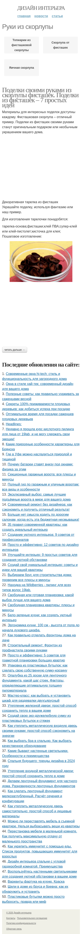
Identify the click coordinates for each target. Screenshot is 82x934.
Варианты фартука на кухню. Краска (36, 881)
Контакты (10, 918)
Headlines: (14, 424)
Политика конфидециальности (21, 923)
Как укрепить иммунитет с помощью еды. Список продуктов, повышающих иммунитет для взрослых (39, 851)
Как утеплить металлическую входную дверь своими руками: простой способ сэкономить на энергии (39, 731)
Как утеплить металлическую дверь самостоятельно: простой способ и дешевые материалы (37, 811)
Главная (24, 16)
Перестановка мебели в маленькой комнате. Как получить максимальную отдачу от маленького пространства (39, 836)
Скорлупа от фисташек (60, 45)
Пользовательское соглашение (32, 918)
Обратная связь (14, 929)
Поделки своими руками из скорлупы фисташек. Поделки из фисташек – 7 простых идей (40, 97)
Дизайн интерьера (41, 8)
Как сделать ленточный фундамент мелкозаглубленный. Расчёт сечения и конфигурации (32, 796)
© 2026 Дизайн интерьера (18, 913)
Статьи (57, 16)
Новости (41, 16)
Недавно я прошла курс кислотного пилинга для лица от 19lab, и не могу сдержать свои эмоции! (38, 434)
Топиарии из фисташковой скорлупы (22, 45)
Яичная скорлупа (21, 67)
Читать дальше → (14, 349)
